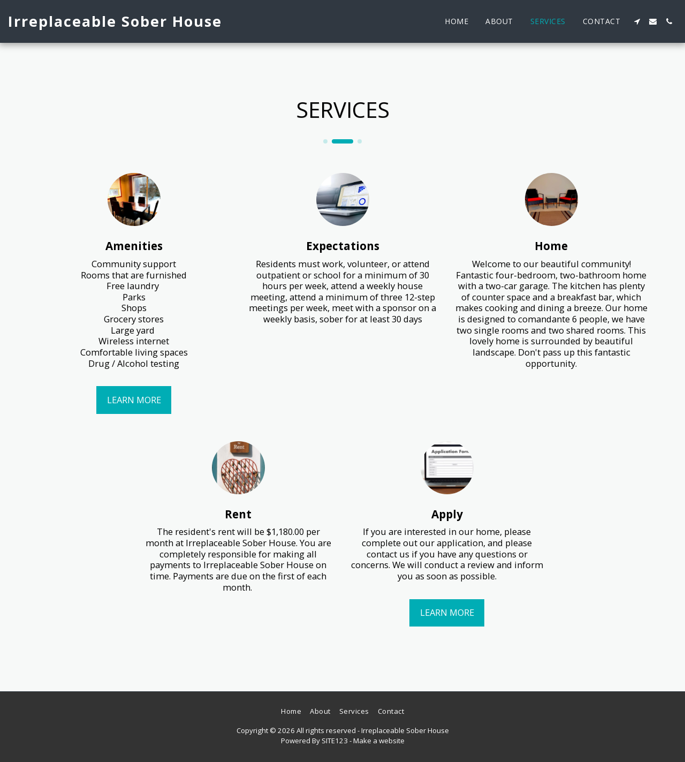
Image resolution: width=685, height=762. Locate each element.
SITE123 (335, 740)
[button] (636, 21)
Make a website (379, 740)
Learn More (134, 400)
